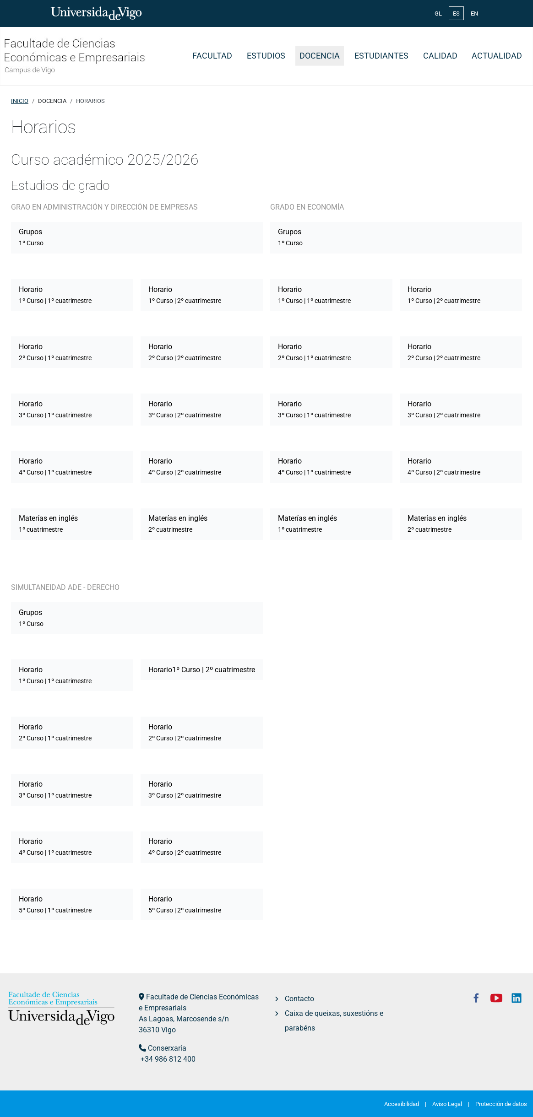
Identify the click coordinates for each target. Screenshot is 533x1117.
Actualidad (497, 55)
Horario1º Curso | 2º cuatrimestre (201, 669)
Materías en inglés (48, 523)
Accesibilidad (401, 1104)
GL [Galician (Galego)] (438, 13)
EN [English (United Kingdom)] (474, 13)
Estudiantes (381, 55)
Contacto (299, 998)
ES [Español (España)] (456, 13)
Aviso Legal (447, 1104)
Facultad (212, 55)
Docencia (319, 55)
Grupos (31, 237)
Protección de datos (501, 1104)
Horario (55, 294)
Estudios (266, 55)
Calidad (440, 55)
